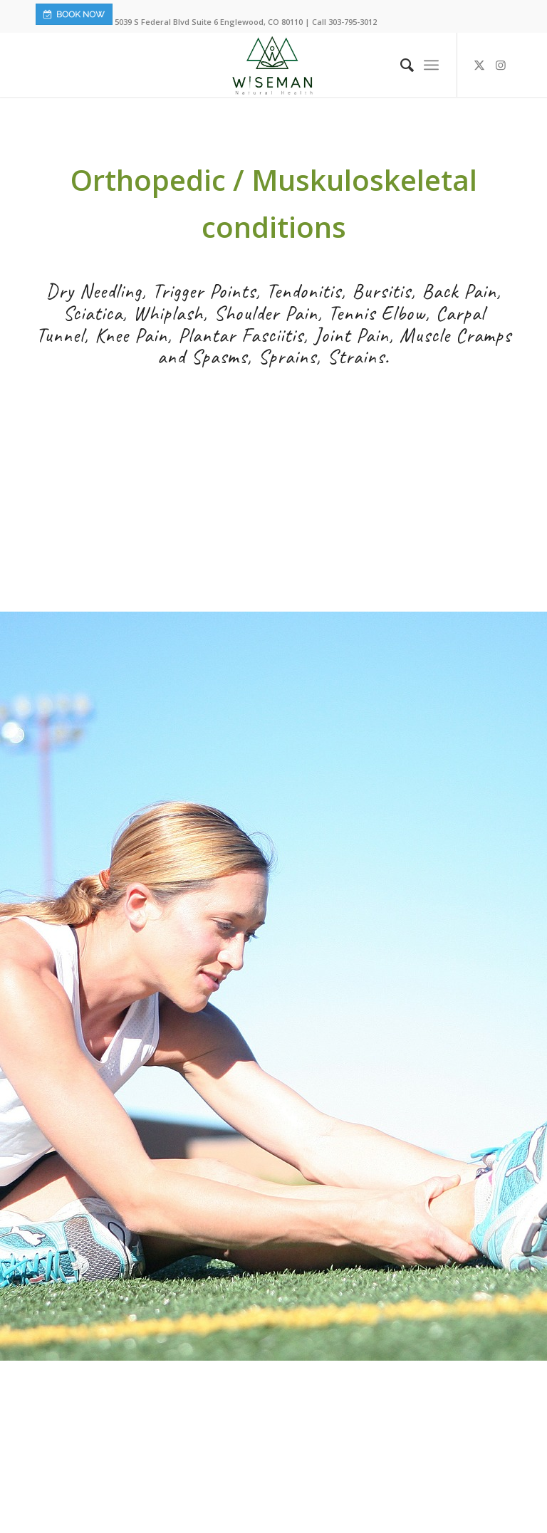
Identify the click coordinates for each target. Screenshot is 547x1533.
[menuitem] (400, 65)
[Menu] (431, 65)
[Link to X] (479, 64)
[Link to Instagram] (500, 64)
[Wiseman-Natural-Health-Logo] (273, 65)
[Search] (400, 65)
